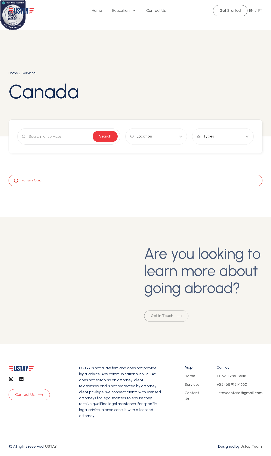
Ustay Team (251, 446)
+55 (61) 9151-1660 (231, 384)
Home (13, 73)
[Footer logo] (21, 368)
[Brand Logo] (21, 11)
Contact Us (192, 395)
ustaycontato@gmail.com (239, 392)
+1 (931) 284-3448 (231, 376)
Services (28, 73)
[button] (124, 11)
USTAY (51, 446)
